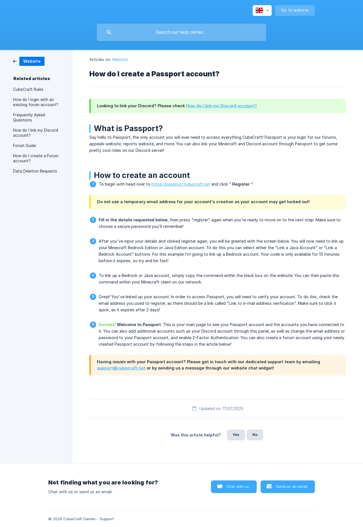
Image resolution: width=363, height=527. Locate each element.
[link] (29, 61)
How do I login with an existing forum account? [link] (35, 102)
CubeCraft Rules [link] (28, 89)
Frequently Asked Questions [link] (29, 117)
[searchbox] (181, 32)
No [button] (255, 434)
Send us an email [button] (291, 486)
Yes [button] (236, 434)
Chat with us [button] (237, 486)
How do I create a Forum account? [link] (35, 158)
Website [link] (120, 59)
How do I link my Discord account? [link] (35, 133)
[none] (262, 10)
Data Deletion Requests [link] (35, 171)
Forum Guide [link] (24, 145)
